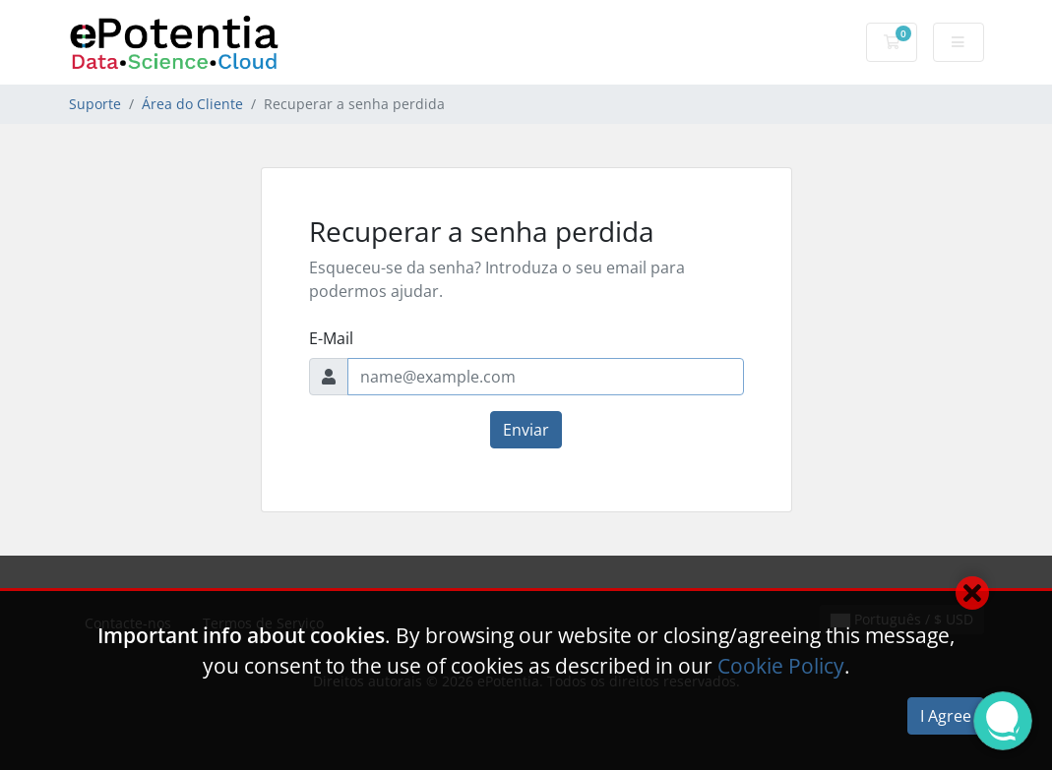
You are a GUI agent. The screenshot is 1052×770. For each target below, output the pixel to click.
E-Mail (331, 338)
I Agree (945, 716)
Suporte (95, 103)
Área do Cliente (192, 103)
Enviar (526, 430)
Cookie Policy (780, 666)
